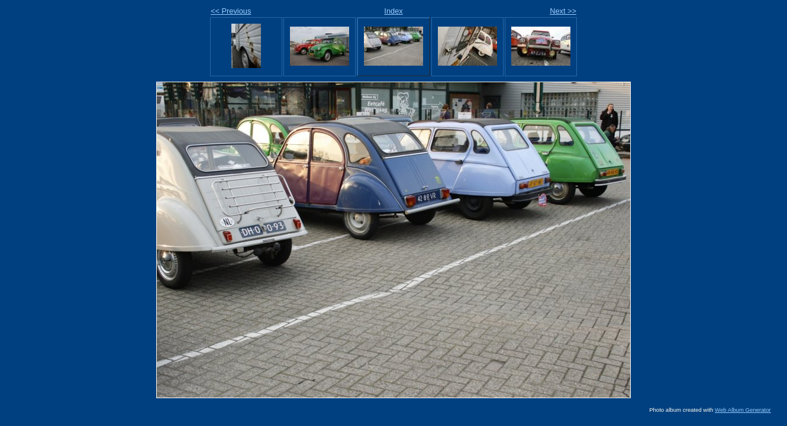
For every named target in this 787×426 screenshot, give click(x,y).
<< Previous (231, 11)
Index (393, 11)
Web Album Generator (743, 409)
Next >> (563, 11)
